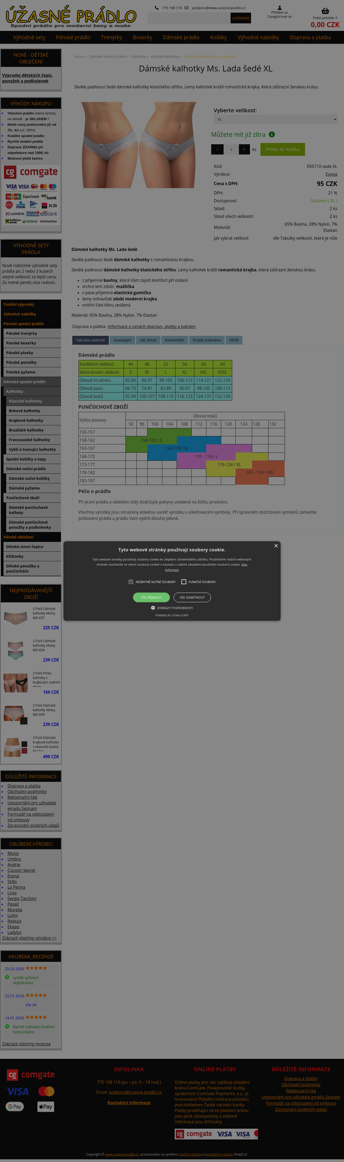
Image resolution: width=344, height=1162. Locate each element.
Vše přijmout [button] (151, 597)
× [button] (276, 546)
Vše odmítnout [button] (192, 597)
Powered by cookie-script (172, 615)
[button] (172, 581)
